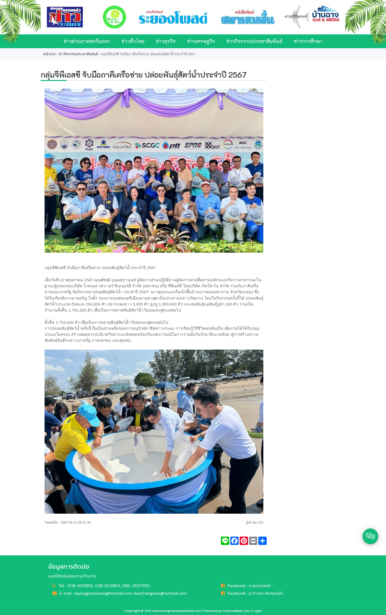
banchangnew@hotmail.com (160, 593)
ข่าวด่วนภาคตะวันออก (87, 41)
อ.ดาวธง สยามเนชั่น (266, 593)
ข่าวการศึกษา (308, 41)
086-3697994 (136, 585)
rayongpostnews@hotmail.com (103, 593)
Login (257, 610)
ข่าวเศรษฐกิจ (201, 41)
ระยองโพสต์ (260, 585)
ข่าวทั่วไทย (132, 41)
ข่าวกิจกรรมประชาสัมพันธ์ (254, 41)
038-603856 (80, 585)
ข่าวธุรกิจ (166, 41)
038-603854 (107, 585)
